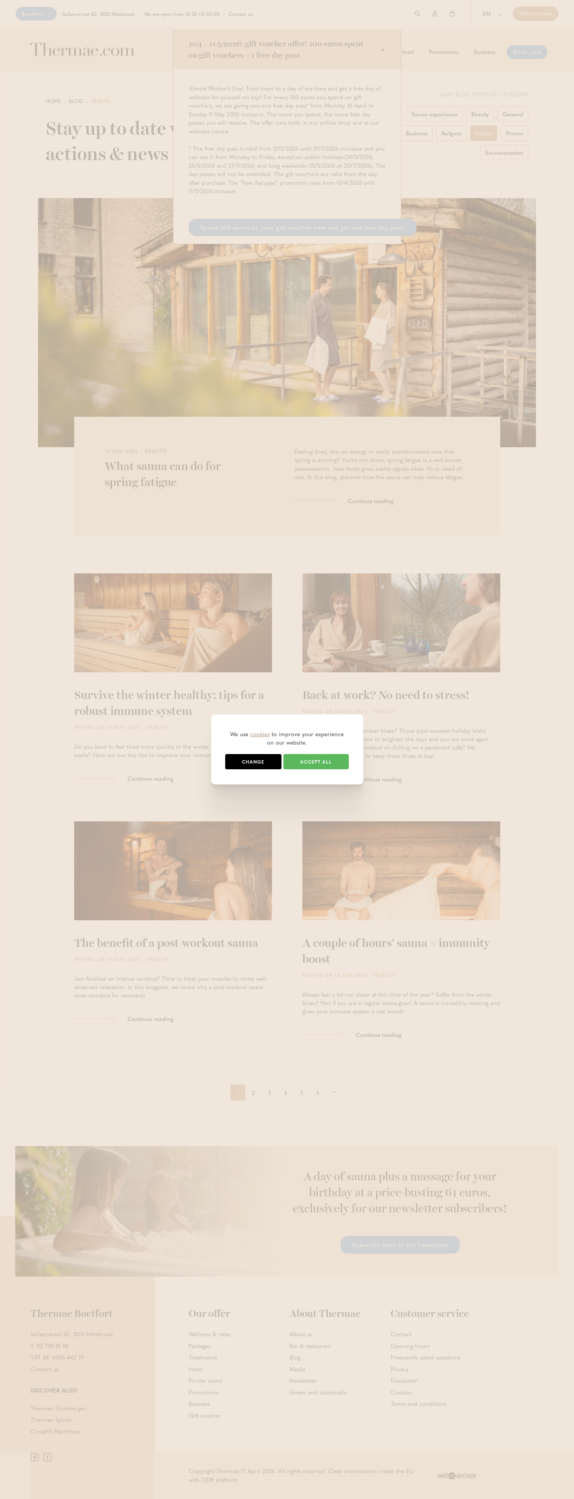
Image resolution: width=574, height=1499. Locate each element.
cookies (260, 734)
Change (253, 761)
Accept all (316, 761)
